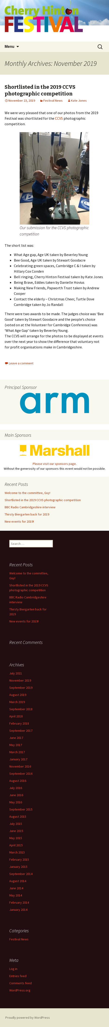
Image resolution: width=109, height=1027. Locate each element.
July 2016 (15, 788)
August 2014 (17, 881)
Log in (13, 969)
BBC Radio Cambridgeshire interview (30, 507)
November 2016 (20, 766)
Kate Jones (79, 100)
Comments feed (20, 983)
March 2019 (17, 702)
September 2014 (20, 874)
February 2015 (19, 859)
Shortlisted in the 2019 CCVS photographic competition (40, 90)
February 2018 (19, 723)
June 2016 (16, 795)
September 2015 (20, 809)
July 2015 (15, 824)
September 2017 (20, 730)
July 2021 (15, 673)
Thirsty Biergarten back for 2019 (27, 514)
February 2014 (19, 902)
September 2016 (20, 773)
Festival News (53, 100)
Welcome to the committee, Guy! (27, 493)
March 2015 (17, 852)
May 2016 (15, 802)
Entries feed (17, 976)
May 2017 (15, 745)
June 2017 (16, 738)
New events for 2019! (19, 521)
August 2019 (17, 695)
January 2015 (18, 867)
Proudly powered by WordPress (27, 1017)
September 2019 (20, 688)
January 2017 (18, 759)
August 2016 (17, 781)
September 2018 (20, 709)
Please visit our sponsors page (54, 464)
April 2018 (16, 716)
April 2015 (16, 845)
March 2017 (17, 752)
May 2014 (15, 895)
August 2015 (17, 816)
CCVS (59, 118)
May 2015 (15, 838)
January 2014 (18, 910)
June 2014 (16, 888)
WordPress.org (19, 990)
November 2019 (20, 680)
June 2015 (16, 831)
